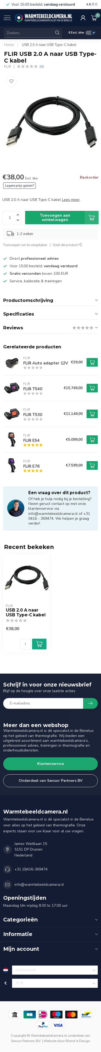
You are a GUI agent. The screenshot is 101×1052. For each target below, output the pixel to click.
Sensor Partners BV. (26, 1041)
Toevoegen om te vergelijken (25, 245)
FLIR (7, 66)
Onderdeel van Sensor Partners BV (51, 780)
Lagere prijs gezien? (19, 185)
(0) (42, 66)
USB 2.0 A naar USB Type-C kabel (49, 44)
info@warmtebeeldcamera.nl (39, 884)
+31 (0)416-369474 (31, 869)
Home (9, 44)
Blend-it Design (78, 1041)
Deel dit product (67, 245)
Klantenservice (50, 763)
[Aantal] (25, 644)
